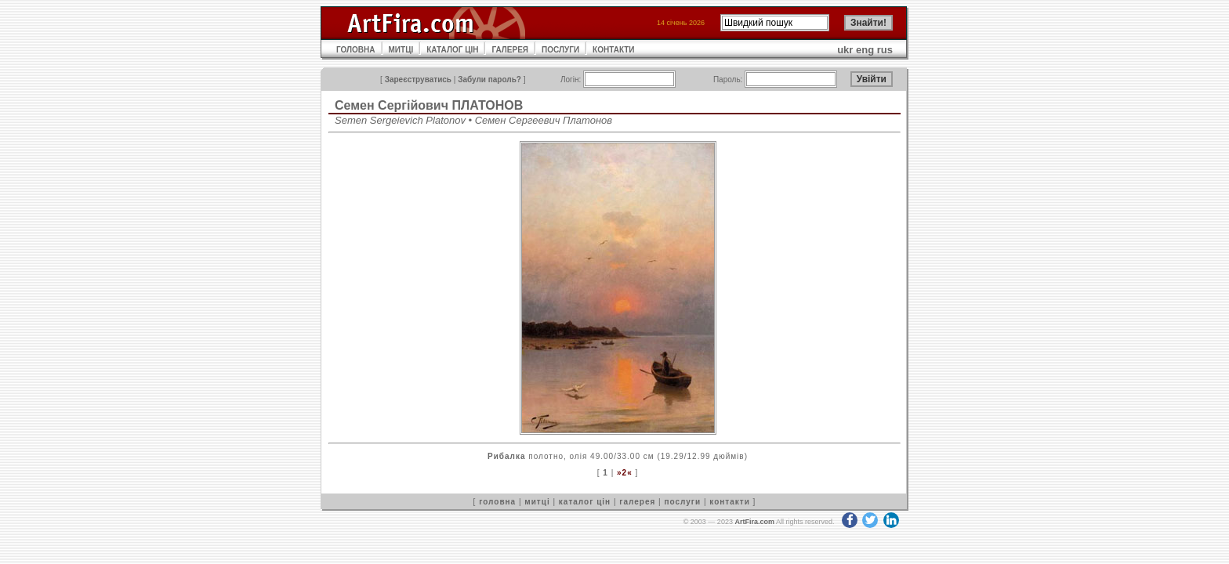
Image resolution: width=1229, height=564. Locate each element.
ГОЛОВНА (355, 49)
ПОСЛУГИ (560, 49)
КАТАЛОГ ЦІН (452, 49)
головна (497, 501)
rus (885, 50)
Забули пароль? (489, 79)
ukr (845, 50)
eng (865, 50)
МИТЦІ (401, 49)
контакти (729, 501)
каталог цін (585, 501)
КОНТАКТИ (613, 49)
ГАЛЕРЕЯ (509, 49)
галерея (637, 501)
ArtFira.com (754, 522)
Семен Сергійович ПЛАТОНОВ (429, 105)
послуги (682, 501)
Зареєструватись (418, 79)
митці (536, 501)
